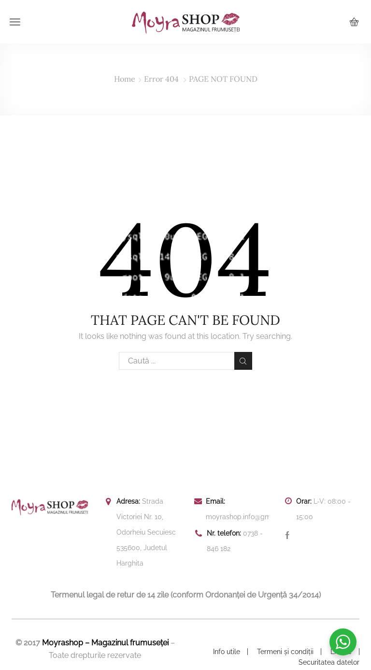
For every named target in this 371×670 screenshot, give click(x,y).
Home (124, 79)
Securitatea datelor (329, 662)
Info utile (226, 651)
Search (243, 361)
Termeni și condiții (285, 651)
